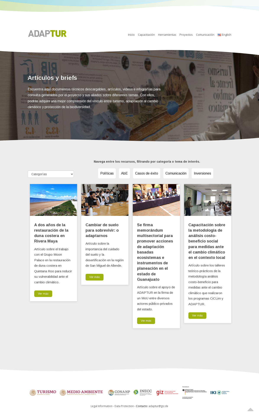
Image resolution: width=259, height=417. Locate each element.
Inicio (131, 35)
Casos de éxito (146, 173)
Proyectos (186, 35)
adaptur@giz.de (158, 406)
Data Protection (124, 406)
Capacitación (146, 35)
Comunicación (205, 35)
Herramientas (167, 35)
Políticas (107, 173)
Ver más (43, 293)
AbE (124, 173)
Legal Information (101, 406)
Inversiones (202, 173)
